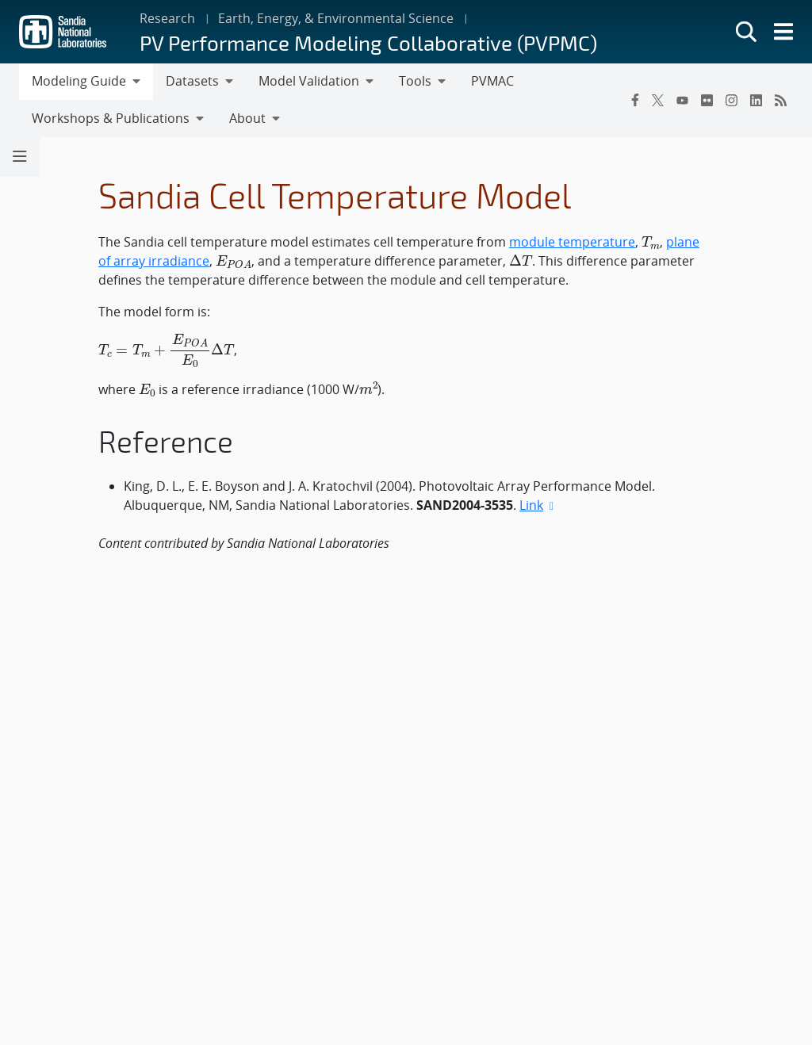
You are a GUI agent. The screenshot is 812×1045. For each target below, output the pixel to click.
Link (538, 505)
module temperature (572, 242)
